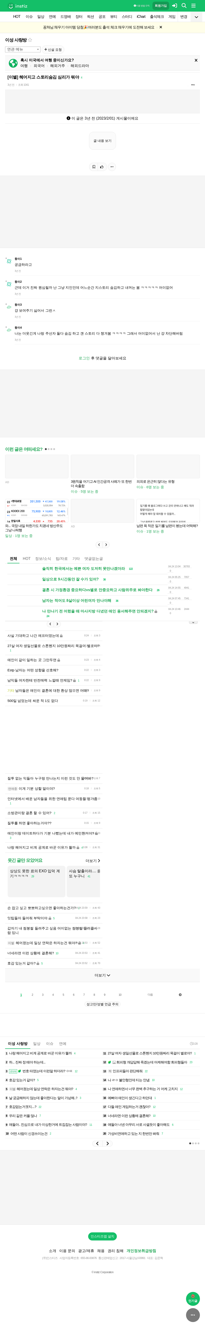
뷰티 (113, 17)
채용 (101, 1258)
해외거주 (57, 66)
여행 (24, 66)
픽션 (90, 17)
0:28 (194, 1050)
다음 (150, 1001)
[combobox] (22, 49)
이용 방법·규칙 (141, 5)
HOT (16, 17)
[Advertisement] (89, 743)
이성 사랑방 (16, 40)
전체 (13, 559)
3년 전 (10, 84)
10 (120, 1001)
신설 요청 (53, 49)
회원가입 (161, 5)
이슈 (29, 17)
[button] (99, 545)
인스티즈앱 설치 (102, 1243)
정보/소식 (43, 559)
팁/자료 (62, 559)
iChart (141, 17)
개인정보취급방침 (141, 1258)
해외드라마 (80, 66)
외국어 (39, 66)
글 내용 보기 (102, 141)
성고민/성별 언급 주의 (102, 1011)
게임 (171, 17)
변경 (183, 17)
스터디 (127, 17)
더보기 (93, 868)
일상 (40, 17)
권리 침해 (115, 1258)
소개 (52, 1258)
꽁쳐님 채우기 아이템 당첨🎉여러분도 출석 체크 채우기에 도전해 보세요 (99, 27)
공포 (102, 17)
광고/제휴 (86, 1258)
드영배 (65, 17)
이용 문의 (67, 1258)
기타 (76, 559)
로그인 (84, 358)
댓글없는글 (93, 559)
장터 (78, 17)
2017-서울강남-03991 (132, 1265)
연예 (52, 17)
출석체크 (157, 17)
